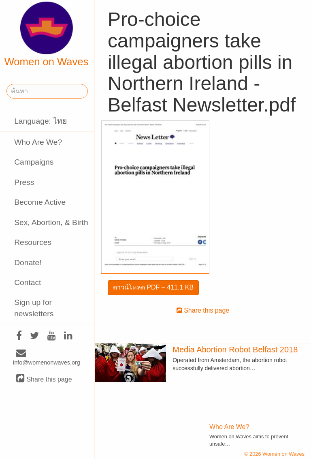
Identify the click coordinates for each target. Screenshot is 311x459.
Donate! (27, 262)
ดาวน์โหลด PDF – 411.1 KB (153, 287)
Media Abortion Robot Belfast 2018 (235, 349)
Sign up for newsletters (33, 307)
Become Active (40, 202)
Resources (32, 242)
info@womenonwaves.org (46, 358)
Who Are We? (38, 142)
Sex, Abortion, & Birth (51, 222)
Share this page (44, 379)
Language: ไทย (40, 121)
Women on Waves (46, 34)
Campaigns (33, 162)
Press (24, 182)
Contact (27, 282)
